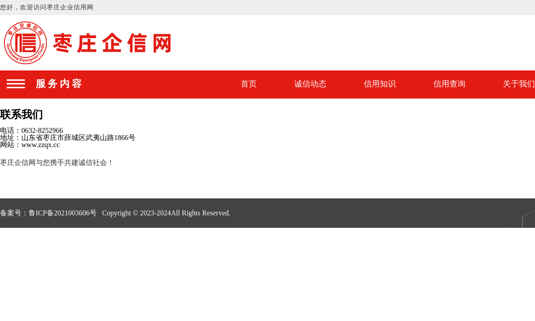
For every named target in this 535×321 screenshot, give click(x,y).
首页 (249, 83)
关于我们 (519, 83)
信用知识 (380, 83)
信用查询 (449, 83)
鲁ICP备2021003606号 (63, 213)
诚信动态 (310, 83)
